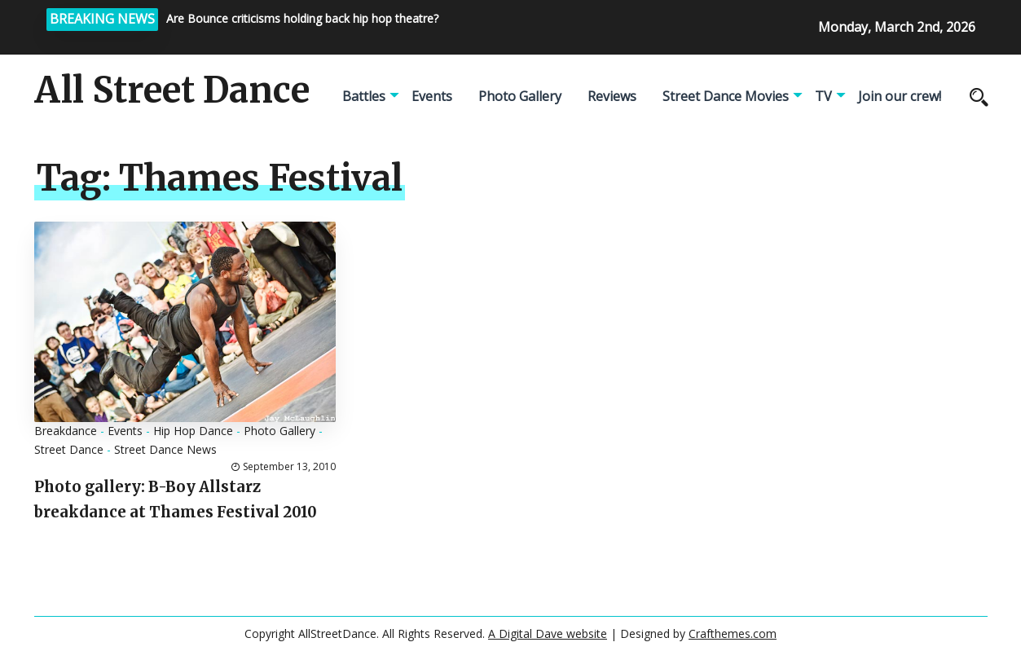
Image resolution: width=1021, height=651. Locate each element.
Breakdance (65, 430)
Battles (363, 96)
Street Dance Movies (725, 96)
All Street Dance (172, 90)
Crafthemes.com (733, 633)
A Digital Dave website (547, 633)
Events (431, 96)
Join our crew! (899, 96)
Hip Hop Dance (193, 430)
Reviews (612, 96)
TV (823, 96)
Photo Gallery (519, 96)
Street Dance (68, 449)
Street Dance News (165, 449)
